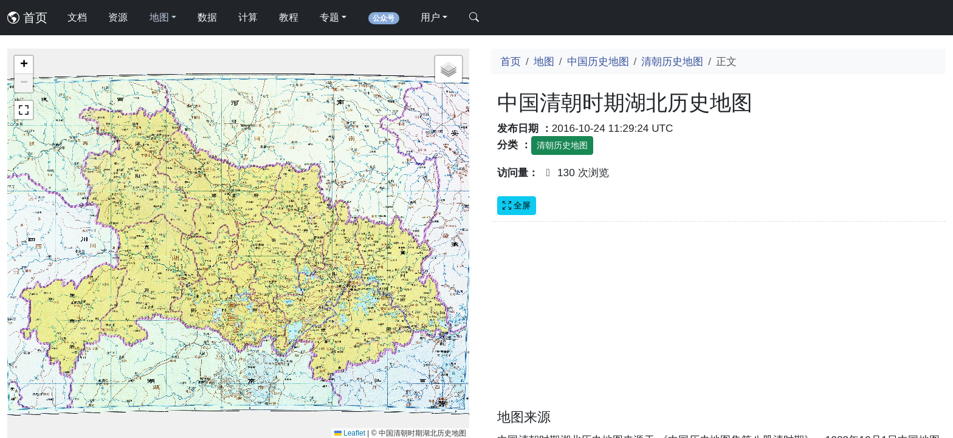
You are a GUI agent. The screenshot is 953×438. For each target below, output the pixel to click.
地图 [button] (159, 17)
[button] (24, 65)
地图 (544, 61)
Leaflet (349, 433)
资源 (118, 17)
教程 (288, 17)
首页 (27, 17)
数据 (207, 17)
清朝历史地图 (672, 61)
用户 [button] (430, 17)
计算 (248, 17)
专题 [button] (329, 17)
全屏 (517, 205)
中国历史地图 (598, 61)
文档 (77, 17)
